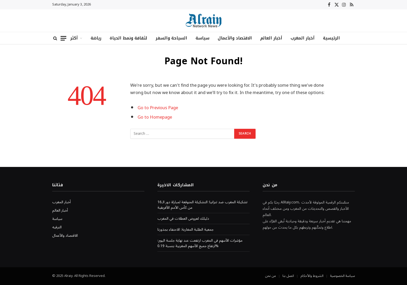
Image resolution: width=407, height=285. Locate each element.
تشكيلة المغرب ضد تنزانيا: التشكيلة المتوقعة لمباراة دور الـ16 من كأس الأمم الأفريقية (202, 204)
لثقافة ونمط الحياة (128, 38)
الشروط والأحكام (311, 276)
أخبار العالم (271, 38)
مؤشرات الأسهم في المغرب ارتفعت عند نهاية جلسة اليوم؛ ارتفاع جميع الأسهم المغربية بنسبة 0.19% (200, 243)
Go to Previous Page (158, 107)
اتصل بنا (288, 276)
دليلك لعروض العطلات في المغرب (183, 218)
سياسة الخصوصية (342, 276)
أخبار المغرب (303, 38)
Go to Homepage (155, 117)
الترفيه (57, 227)
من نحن (270, 276)
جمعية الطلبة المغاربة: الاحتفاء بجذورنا (185, 229)
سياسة (202, 38)
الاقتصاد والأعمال (235, 38)
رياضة (96, 38)
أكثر (74, 38)
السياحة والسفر (171, 38)
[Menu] (63, 38)
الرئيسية (331, 38)
